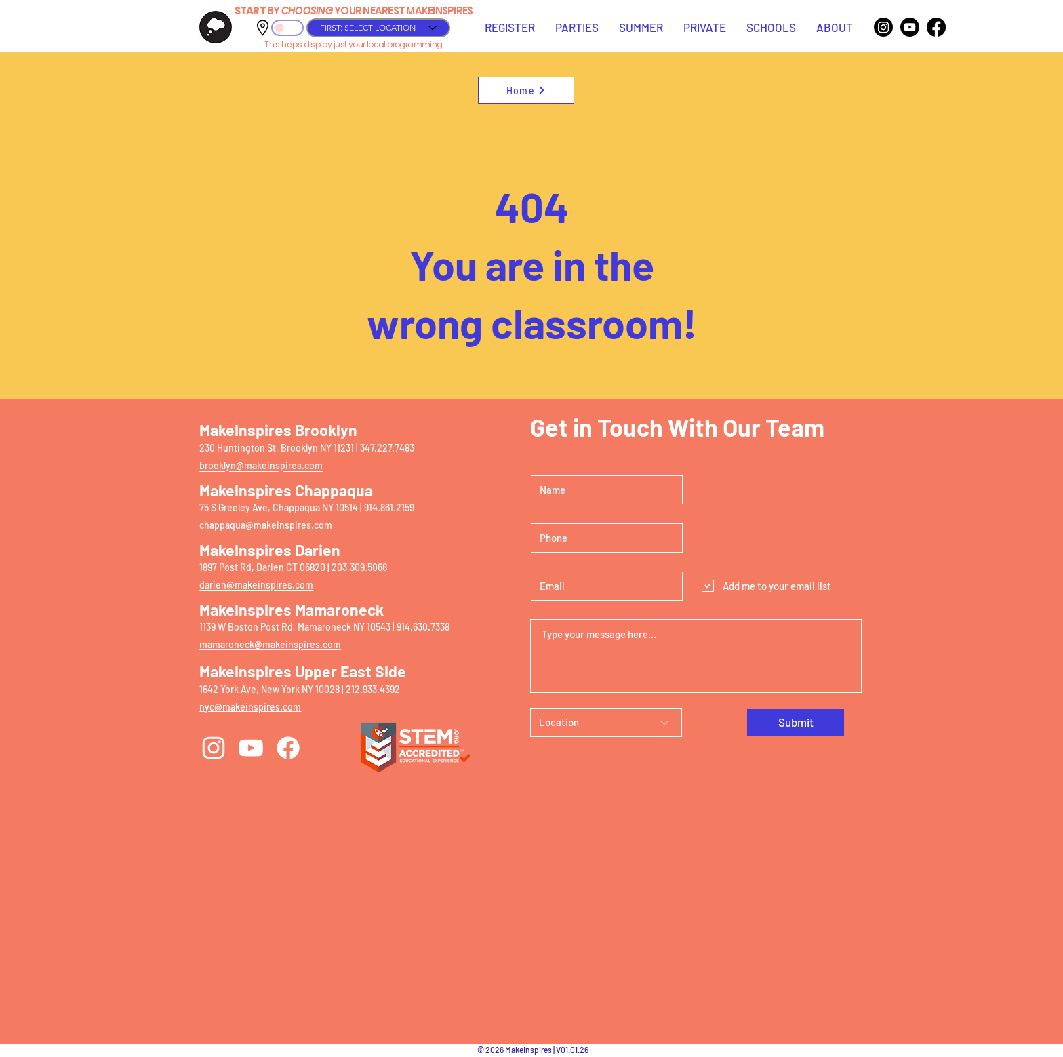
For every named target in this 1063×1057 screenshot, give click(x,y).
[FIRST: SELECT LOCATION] (378, 27)
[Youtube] (909, 27)
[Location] (606, 722)
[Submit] (795, 722)
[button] (510, 27)
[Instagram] (883, 27)
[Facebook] (936, 27)
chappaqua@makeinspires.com (265, 525)
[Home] (526, 90)
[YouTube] (251, 748)
